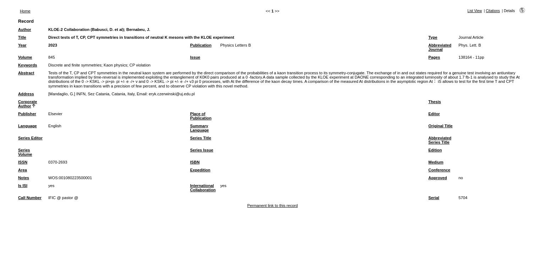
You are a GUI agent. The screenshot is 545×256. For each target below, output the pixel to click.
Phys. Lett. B (469, 45)
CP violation (140, 65)
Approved (437, 178)
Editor (434, 114)
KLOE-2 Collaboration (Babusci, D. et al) (86, 29)
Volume (25, 57)
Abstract (26, 73)
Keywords (27, 65)
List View (474, 11)
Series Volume (25, 152)
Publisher (27, 114)
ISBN (195, 162)
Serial (433, 198)
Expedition (200, 170)
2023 (52, 45)
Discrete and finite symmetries (74, 65)
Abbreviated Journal (439, 47)
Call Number (30, 198)
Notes (23, 178)
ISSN (22, 162)
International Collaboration (203, 187)
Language (27, 126)
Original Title (440, 126)
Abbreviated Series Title (439, 140)
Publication (200, 45)
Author (24, 29)
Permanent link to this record (272, 205)
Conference (439, 170)
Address (26, 94)
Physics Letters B (235, 45)
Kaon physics (115, 65)
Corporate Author (27, 104)
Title (22, 37)
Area (22, 170)
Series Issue (201, 150)
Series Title (200, 138)
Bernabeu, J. (138, 29)
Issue (195, 57)
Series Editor (30, 138)
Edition (435, 150)
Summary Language (199, 128)
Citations (493, 11)
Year (22, 45)
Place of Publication (200, 116)
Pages (434, 57)
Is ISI (22, 185)
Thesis (434, 102)
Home (25, 11)
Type (432, 37)
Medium (435, 162)
